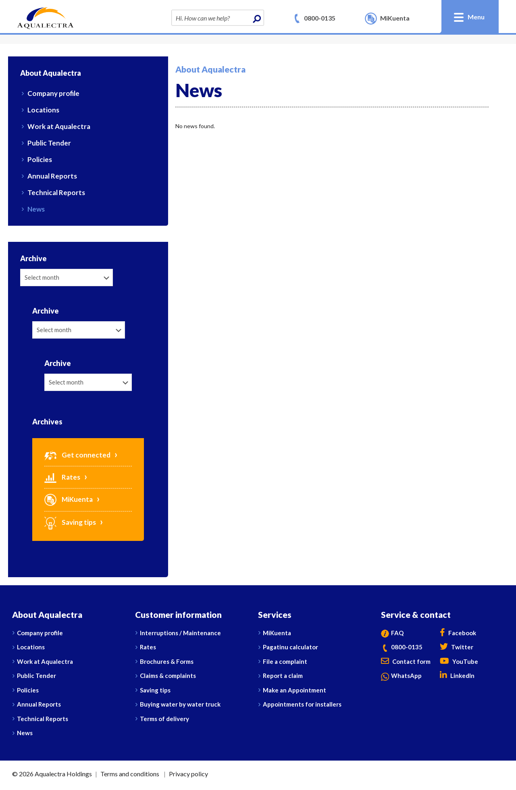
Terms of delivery (164, 718)
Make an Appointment (294, 690)
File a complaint (285, 661)
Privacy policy (188, 774)
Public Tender (49, 143)
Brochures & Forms (167, 661)
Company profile (53, 93)
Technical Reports (56, 192)
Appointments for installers (302, 704)
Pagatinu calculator (290, 647)
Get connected (77, 455)
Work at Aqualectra (58, 126)
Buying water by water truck (180, 704)
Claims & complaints (168, 675)
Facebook (458, 632)
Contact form (406, 661)
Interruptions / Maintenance (180, 632)
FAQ (392, 632)
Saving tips (70, 522)
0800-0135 (319, 18)
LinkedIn (457, 675)
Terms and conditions (129, 774)
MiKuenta (68, 499)
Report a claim (283, 675)
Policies (39, 159)
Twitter (456, 647)
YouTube (459, 661)
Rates (62, 477)
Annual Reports (52, 176)
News (36, 209)
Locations (43, 110)
